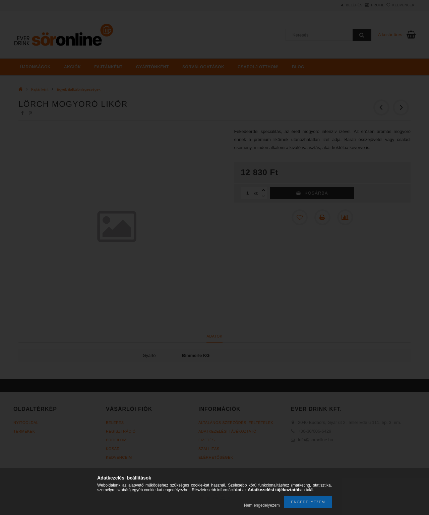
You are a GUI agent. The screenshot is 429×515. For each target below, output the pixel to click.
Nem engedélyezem (262, 505)
